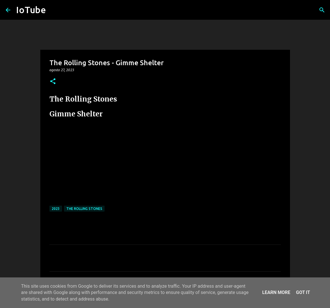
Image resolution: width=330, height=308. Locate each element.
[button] (52, 82)
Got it (303, 292)
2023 (56, 208)
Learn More (276, 292)
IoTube (31, 10)
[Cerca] (322, 10)
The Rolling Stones (84, 208)
